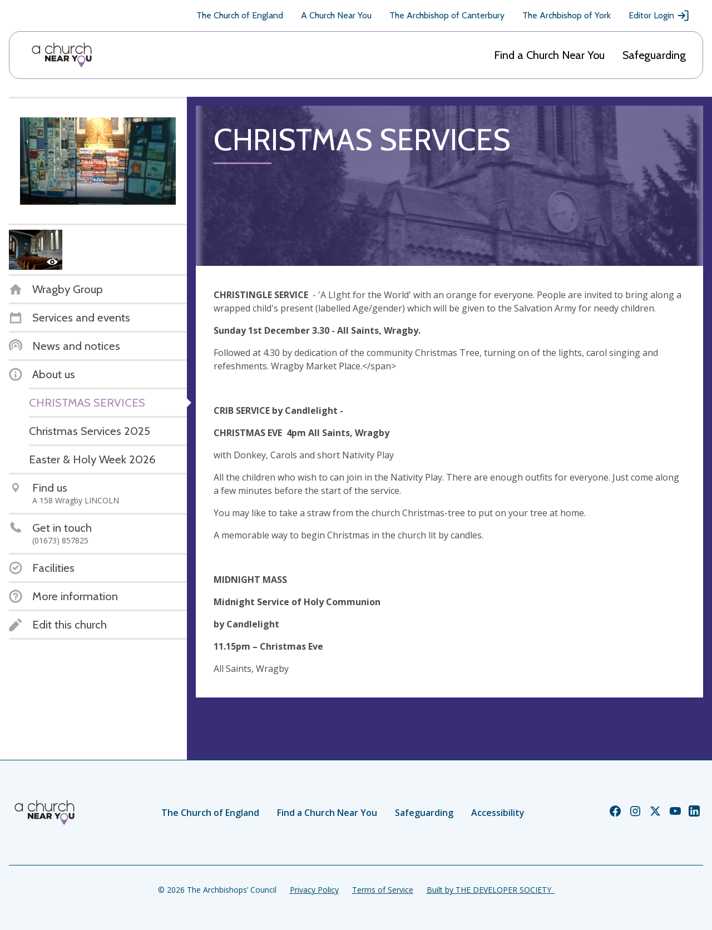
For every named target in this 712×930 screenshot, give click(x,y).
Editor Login (659, 15)
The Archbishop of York (566, 15)
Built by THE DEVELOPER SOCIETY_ (491, 889)
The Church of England (239, 15)
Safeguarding (654, 55)
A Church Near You (336, 15)
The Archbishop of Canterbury (447, 15)
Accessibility (498, 813)
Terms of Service (382, 889)
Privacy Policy (314, 889)
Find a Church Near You (549, 55)
